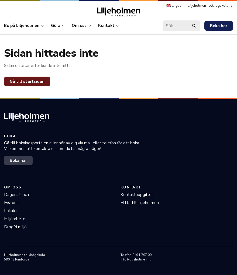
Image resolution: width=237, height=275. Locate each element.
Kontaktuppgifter (137, 194)
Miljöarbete (14, 219)
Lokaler (11, 210)
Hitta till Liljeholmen (140, 202)
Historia (11, 202)
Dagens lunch (16, 194)
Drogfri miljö (15, 227)
